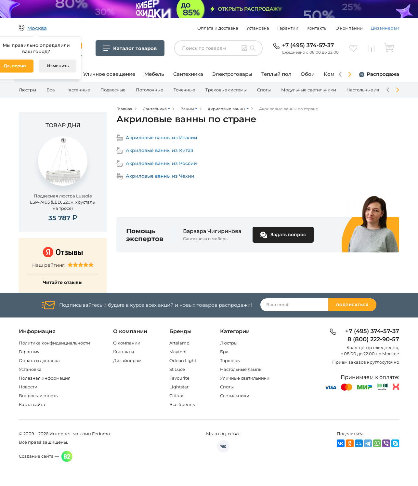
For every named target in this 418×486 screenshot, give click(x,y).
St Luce (177, 369)
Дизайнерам (385, 28)
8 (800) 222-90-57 (373, 339)
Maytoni (178, 351)
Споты (264, 89)
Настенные (77, 89)
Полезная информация (45, 378)
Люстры (27, 89)
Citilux (176, 395)
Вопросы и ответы (39, 395)
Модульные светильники (308, 89)
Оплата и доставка (217, 28)
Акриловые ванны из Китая (154, 150)
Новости (28, 386)
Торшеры (230, 360)
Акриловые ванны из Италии (156, 137)
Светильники (234, 395)
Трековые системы (226, 89)
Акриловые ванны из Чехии (155, 176)
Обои (308, 74)
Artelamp (179, 342)
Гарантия (29, 351)
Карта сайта (32, 404)
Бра (50, 89)
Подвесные (112, 89)
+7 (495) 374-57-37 (308, 45)
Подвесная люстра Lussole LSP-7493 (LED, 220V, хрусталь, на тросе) (63, 202)
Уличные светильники (244, 378)
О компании (349, 28)
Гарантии (287, 28)
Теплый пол (276, 74)
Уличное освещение (109, 74)
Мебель (154, 74)
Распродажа (383, 74)
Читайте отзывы (63, 282)
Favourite (179, 378)
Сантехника (188, 74)
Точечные (184, 89)
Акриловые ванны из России (156, 163)
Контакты (317, 28)
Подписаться (352, 305)
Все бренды (182, 404)
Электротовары (232, 74)
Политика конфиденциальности (54, 342)
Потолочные (149, 89)
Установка (257, 28)
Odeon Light (182, 360)
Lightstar (179, 386)
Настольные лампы (367, 89)
